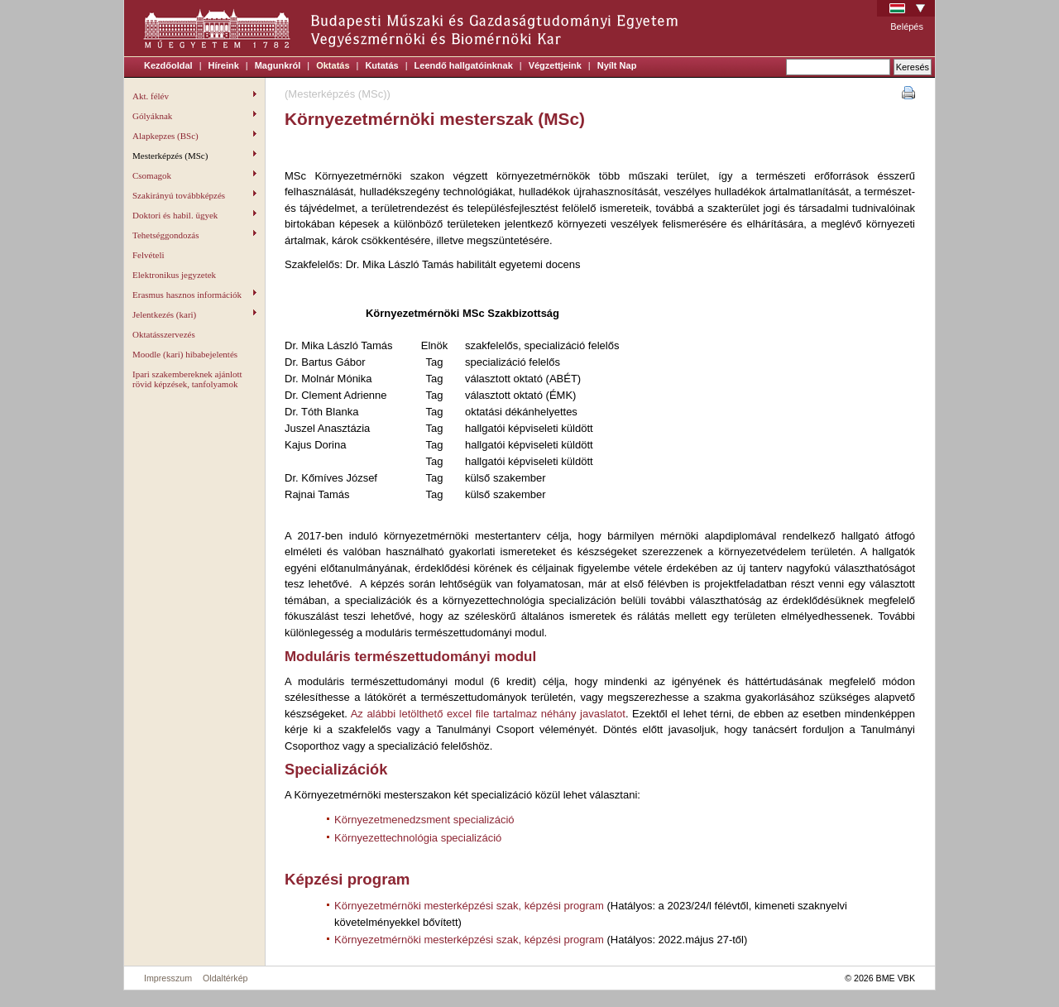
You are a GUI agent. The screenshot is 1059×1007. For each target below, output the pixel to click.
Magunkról (278, 65)
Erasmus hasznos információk (194, 295)
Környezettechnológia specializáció (417, 838)
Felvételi (148, 255)
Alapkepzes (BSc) (194, 136)
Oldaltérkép (225, 978)
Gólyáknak (194, 116)
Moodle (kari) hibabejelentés (184, 354)
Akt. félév (194, 96)
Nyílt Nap (617, 65)
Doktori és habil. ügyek (194, 215)
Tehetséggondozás (194, 235)
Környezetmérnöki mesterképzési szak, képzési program (469, 905)
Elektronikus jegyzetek (174, 275)
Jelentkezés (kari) (194, 314)
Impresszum (168, 978)
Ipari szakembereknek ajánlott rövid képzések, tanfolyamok (187, 379)
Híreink (223, 65)
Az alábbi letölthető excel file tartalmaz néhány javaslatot (488, 713)
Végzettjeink (555, 65)
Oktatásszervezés (163, 334)
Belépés (906, 26)
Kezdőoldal (168, 65)
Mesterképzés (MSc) (194, 156)
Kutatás (381, 65)
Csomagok (194, 175)
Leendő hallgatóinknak (463, 65)
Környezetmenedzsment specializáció (424, 819)
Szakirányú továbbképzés (194, 195)
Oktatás (332, 65)
